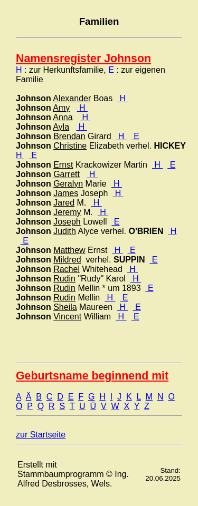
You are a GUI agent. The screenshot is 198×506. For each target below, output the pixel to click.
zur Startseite (40, 434)
